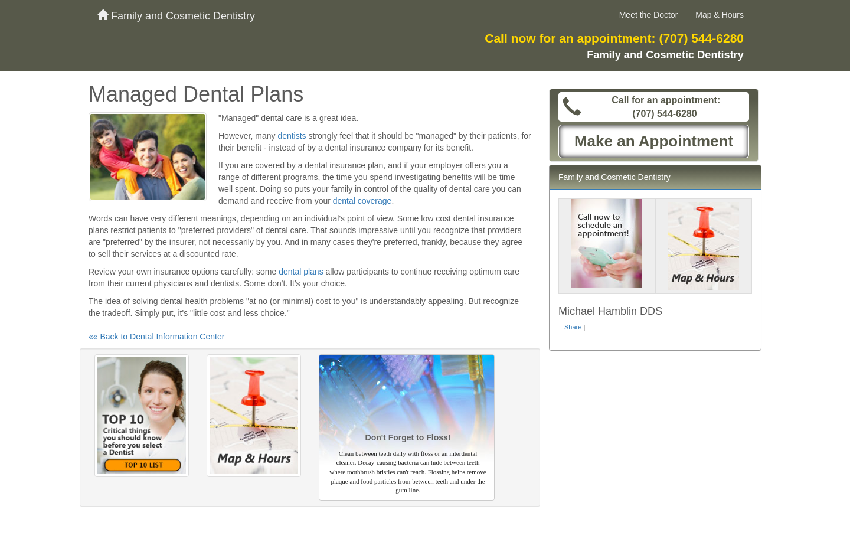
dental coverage (362, 200)
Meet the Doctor (648, 14)
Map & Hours (719, 14)
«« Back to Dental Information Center (156, 336)
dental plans (301, 271)
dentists (291, 136)
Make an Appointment (653, 141)
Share (572, 327)
